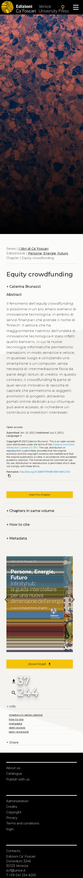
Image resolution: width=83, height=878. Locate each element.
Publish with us (17, 779)
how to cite (16, 719)
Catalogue (14, 774)
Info (11, 706)
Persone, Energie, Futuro (48, 253)
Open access (14, 427)
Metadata (16, 538)
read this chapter (39, 494)
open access (17, 727)
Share (12, 742)
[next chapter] (73, 600)
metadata (15, 723)
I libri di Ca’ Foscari (33, 249)
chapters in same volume (26, 714)
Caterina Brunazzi (23, 286)
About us (13, 768)
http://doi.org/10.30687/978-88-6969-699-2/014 (44, 471)
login (10, 829)
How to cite (18, 524)
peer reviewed (19, 731)
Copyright (13, 812)
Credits (11, 807)
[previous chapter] (6, 600)
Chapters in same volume (30, 511)
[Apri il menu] (76, 7)
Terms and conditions (22, 823)
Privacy (11, 818)
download (39, 664)
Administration (17, 801)
